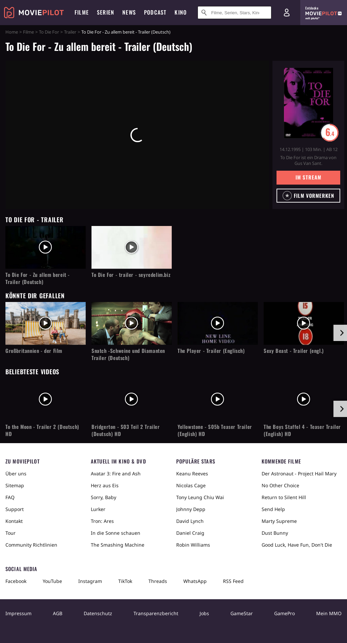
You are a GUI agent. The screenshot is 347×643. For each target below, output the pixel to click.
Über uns (15, 473)
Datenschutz (98, 613)
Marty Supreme (279, 521)
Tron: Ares (102, 521)
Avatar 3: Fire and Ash (116, 473)
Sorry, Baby (103, 497)
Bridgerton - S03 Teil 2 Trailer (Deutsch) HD (125, 430)
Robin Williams (193, 545)
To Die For (49, 32)
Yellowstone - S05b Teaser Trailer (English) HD (215, 430)
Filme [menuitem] (82, 12)
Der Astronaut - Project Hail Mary (299, 473)
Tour (10, 533)
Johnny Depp (190, 509)
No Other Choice (280, 485)
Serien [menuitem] (105, 12)
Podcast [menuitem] (155, 12)
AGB (57, 613)
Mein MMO (329, 613)
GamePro (284, 613)
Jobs (204, 613)
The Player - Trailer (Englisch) (211, 350)
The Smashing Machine (117, 545)
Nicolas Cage (191, 485)
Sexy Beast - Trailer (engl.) (294, 350)
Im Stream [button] (308, 177)
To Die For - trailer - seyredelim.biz (130, 274)
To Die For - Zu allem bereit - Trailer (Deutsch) (37, 278)
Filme (28, 32)
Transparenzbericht (156, 613)
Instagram (90, 581)
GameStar (241, 613)
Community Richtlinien (31, 545)
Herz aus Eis (105, 485)
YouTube (52, 581)
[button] (308, 196)
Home (11, 32)
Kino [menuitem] (181, 12)
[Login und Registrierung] (286, 12)
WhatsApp (195, 581)
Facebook (15, 581)
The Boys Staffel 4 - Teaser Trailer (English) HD (302, 430)
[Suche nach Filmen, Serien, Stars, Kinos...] (234, 12)
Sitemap (14, 485)
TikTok (125, 581)
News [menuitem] (129, 12)
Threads (157, 581)
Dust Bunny (275, 533)
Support (14, 509)
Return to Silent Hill (284, 497)
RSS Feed (233, 581)
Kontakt (14, 521)
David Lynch (190, 521)
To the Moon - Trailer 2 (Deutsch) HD (42, 430)
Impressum (18, 613)
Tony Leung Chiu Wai (200, 497)
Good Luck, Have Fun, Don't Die (297, 545)
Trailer (70, 32)
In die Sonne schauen (115, 533)
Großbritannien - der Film (33, 350)
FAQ (10, 497)
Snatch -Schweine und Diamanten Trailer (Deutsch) (128, 354)
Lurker (98, 509)
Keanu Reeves (192, 473)
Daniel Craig (190, 533)
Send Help (273, 509)
